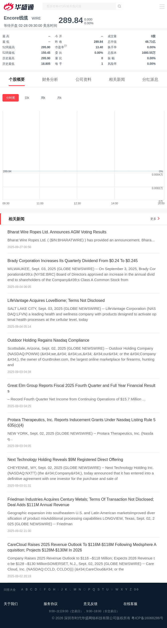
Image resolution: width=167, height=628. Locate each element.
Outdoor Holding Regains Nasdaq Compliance (48, 340)
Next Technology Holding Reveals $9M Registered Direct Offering (65, 459)
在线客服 (130, 604)
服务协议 (51, 604)
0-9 (136, 589)
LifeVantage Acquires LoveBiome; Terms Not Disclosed (56, 300)
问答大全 (10, 589)
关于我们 (11, 604)
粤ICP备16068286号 (147, 618)
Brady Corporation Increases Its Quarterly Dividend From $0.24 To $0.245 (72, 261)
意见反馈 (90, 604)
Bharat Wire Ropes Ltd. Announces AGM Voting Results (56, 232)
